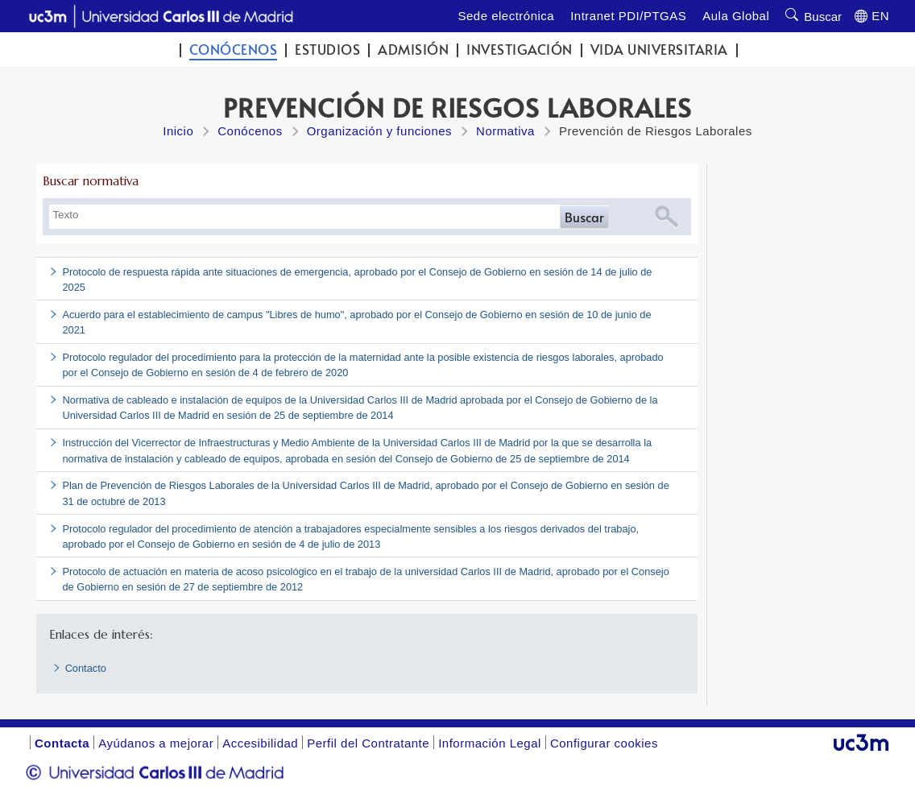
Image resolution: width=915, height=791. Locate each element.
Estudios (327, 49)
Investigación (519, 49)
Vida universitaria (659, 49)
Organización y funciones (379, 131)
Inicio (178, 131)
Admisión (413, 49)
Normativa (505, 131)
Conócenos (233, 49)
